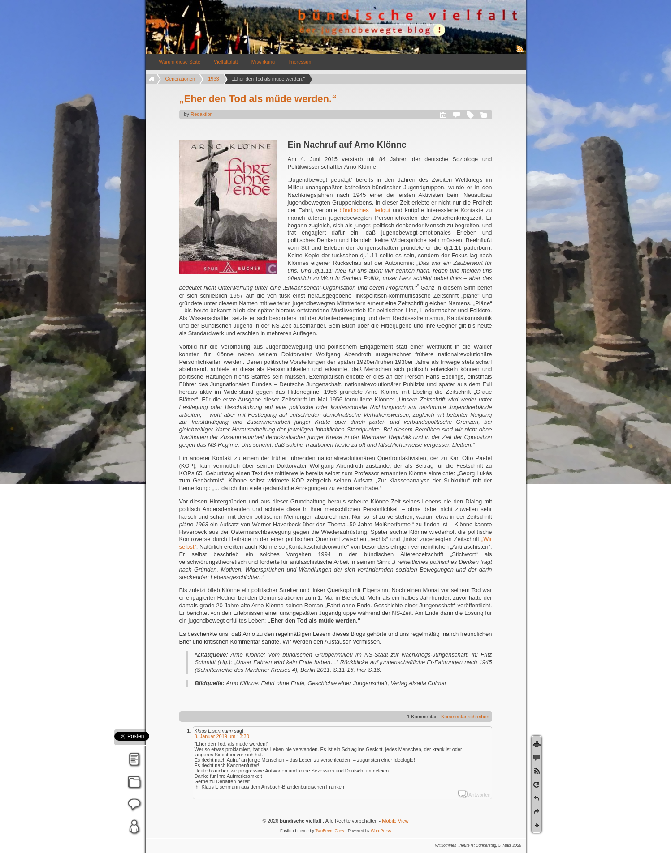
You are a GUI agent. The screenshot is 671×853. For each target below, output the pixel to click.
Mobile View (395, 820)
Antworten (479, 795)
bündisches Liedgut (364, 210)
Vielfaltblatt (226, 61)
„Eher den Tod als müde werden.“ (258, 98)
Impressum (300, 61)
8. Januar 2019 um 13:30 (222, 736)
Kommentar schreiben (465, 716)
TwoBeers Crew (329, 830)
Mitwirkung (263, 61)
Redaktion (201, 114)
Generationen (180, 78)
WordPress (381, 830)
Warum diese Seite (180, 61)
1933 (213, 78)
